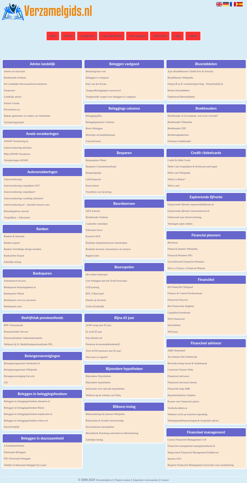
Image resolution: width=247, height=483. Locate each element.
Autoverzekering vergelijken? (19, 191)
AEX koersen (93, 210)
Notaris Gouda (11, 103)
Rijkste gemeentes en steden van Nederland (27, 115)
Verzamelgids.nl (104, 479)
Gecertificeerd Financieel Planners (186, 261)
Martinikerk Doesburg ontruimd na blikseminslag (112, 433)
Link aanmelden (112, 36)
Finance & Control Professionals (185, 293)
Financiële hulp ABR (179, 388)
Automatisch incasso (15, 280)
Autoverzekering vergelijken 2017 (22, 185)
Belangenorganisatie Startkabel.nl (22, 363)
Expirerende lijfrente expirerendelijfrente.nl (191, 204)
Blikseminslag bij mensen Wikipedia (105, 413)
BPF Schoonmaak (13, 325)
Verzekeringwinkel (14, 122)
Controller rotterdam (97, 223)
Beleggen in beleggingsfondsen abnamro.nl (27, 401)
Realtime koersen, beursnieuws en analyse (108, 249)
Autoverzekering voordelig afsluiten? (23, 198)
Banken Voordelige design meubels (22, 249)
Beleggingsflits (94, 115)
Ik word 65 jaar (94, 331)
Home (53, 36)
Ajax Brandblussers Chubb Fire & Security (190, 71)
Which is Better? (176, 179)
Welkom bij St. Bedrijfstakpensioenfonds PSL (28, 344)
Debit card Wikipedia (179, 172)
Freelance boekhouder (179, 141)
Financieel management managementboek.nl (191, 445)
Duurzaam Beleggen (15, 452)
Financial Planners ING (180, 255)
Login (177, 36)
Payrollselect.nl (94, 337)
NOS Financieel (176, 318)
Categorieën (87, 36)
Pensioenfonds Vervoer (16, 331)
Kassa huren (92, 185)
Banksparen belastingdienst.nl (20, 287)
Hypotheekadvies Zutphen (182, 395)
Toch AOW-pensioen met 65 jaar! (103, 350)
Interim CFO (174, 458)
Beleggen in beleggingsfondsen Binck (24, 407)
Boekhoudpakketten (178, 134)
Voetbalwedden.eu (177, 407)
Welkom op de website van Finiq (103, 395)
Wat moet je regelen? (97, 356)
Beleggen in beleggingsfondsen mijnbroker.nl (28, 413)
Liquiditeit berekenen (179, 312)
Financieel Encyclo (178, 299)
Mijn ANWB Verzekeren (17, 153)
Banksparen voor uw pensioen (20, 299)
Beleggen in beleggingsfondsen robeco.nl (26, 420)
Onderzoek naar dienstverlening (185, 217)
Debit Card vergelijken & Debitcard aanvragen (192, 166)
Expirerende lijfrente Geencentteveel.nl (188, 210)
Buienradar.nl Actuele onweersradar (105, 420)
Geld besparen (93, 179)
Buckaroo (173, 242)
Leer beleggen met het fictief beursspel (106, 280)
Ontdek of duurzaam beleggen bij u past (25, 464)
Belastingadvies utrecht (16, 211)
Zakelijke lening (12, 261)
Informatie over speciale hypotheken (105, 388)
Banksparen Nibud (14, 293)
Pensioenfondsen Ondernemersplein (23, 337)
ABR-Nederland (176, 350)
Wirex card (173, 185)
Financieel (9, 90)
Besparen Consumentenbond (101, 166)
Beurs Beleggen (94, 128)
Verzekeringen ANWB (16, 160)
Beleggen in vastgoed (97, 77)
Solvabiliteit (174, 325)
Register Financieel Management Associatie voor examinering (201, 464)
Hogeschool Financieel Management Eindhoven (193, 452)
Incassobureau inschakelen (100, 426)
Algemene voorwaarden (145, 479)
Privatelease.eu (12, 109)
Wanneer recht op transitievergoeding (187, 414)
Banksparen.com (13, 306)
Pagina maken (122, 479)
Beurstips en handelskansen (100, 134)
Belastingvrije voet (96, 71)
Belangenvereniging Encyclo (19, 376)
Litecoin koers (93, 141)
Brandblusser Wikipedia (180, 77)
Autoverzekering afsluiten (18, 147)
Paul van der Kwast (96, 83)
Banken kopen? (12, 242)
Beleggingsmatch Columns (100, 122)
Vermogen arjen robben (180, 223)
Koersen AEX (93, 236)
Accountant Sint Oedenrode (182, 356)
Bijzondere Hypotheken (98, 376)
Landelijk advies (12, 96)
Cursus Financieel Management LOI (187, 439)
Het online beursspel (96, 274)
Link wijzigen (137, 36)
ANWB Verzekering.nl (16, 141)
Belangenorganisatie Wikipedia (20, 369)
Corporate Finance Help (180, 369)
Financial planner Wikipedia (183, 248)
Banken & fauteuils (14, 236)
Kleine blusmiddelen (179, 90)
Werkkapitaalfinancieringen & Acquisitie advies (193, 420)
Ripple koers (92, 255)
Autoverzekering (13, 179)
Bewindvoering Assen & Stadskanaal (187, 363)
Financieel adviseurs (178, 376)
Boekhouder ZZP (177, 128)
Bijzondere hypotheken (98, 382)
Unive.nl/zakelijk (95, 306)
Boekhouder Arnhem (15, 77)
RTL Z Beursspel (95, 293)
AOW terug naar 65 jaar (98, 325)
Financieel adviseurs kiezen (182, 382)
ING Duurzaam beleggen (17, 458)
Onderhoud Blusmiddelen (181, 96)
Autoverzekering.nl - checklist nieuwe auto (27, 204)
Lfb (6, 382)
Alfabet (68, 36)
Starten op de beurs (96, 299)
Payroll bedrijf (11, 426)
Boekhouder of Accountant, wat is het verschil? (193, 115)
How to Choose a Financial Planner (186, 268)
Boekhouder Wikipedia (180, 122)
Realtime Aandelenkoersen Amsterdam (106, 242)
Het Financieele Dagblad (181, 306)
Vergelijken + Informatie (17, 217)
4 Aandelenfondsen (14, 445)
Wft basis (173, 331)
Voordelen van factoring (98, 191)
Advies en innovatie (14, 71)
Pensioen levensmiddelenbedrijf (103, 344)
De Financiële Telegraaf (180, 286)
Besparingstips (93, 172)
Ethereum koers (94, 229)
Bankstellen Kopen (14, 255)
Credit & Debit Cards (179, 160)
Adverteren (160, 36)
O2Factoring (92, 287)
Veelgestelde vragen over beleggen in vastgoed (110, 96)
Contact (193, 36)
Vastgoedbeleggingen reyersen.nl (103, 90)
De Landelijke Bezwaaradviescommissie (25, 83)
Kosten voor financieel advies (183, 401)
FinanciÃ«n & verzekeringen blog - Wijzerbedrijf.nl (195, 83)
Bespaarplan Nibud (96, 160)
